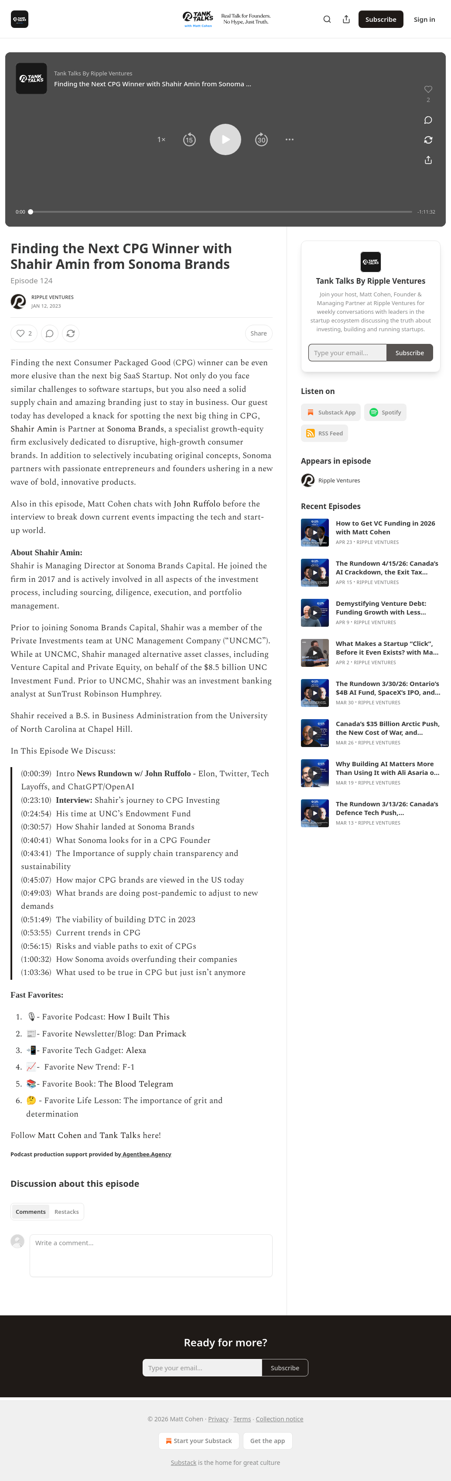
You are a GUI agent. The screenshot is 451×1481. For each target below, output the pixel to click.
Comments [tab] (31, 1212)
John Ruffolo (197, 504)
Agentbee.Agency (146, 1154)
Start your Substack (198, 1441)
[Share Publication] (346, 19)
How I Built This (139, 1017)
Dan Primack (162, 1034)
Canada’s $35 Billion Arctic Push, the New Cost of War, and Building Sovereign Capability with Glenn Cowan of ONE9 (388, 728)
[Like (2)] (24, 333)
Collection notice (280, 1419)
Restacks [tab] (67, 1212)
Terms (242, 1419)
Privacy (218, 1419)
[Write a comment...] (151, 1256)
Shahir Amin (33, 429)
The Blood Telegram (135, 1084)
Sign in (424, 19)
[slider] (221, 211)
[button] (161, 139)
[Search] (327, 19)
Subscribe (381, 19)
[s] (315, 533)
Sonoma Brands (135, 429)
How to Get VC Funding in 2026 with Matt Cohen (385, 527)
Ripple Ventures (52, 297)
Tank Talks (119, 1135)
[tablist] (47, 1211)
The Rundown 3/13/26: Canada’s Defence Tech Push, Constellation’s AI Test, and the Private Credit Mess (387, 808)
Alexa (136, 1050)
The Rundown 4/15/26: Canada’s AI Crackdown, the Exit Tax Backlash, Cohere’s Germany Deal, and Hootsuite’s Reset (387, 567)
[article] (370, 532)
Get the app (267, 1441)
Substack (184, 1462)
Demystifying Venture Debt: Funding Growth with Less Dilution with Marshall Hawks (384, 607)
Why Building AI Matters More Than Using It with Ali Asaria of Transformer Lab (386, 768)
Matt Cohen (58, 1135)
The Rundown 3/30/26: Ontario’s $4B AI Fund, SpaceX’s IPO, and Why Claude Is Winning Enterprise (387, 687)
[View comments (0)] (428, 120)
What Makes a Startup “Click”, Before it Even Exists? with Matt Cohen (387, 647)
